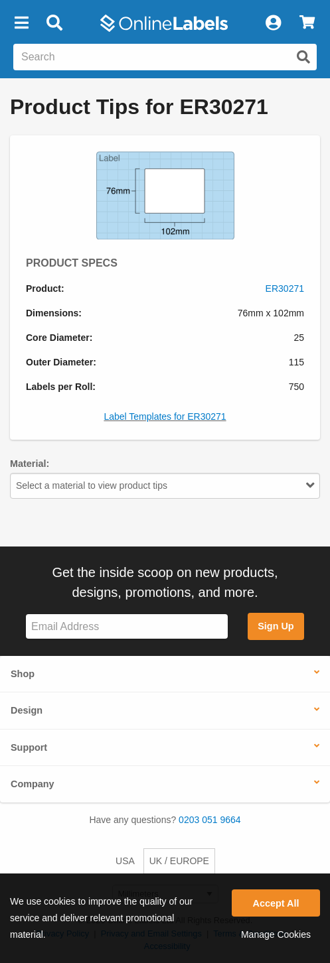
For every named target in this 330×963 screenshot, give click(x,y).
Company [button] (32, 784)
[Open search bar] (54, 23)
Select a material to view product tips (165, 485)
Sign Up (275, 626)
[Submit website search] (303, 57)
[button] (21, 23)
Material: (29, 463)
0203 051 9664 (209, 819)
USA (125, 861)
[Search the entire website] (165, 57)
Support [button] (29, 747)
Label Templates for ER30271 (165, 416)
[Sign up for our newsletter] (127, 626)
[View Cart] (307, 23)
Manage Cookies (276, 934)
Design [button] (26, 710)
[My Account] (272, 23)
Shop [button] (23, 674)
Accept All (276, 903)
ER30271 (285, 288)
